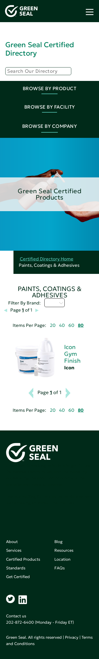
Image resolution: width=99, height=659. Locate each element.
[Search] (38, 71)
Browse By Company (49, 126)
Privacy (71, 637)
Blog (58, 541)
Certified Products (23, 559)
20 (52, 325)
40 (62, 325)
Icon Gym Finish (72, 353)
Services (13, 550)
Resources (63, 550)
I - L (54, 302)
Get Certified (18, 576)
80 (81, 325)
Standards (15, 567)
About (12, 541)
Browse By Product (50, 88)
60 (71, 325)
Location (62, 559)
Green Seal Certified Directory (39, 48)
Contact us (16, 615)
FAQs (59, 567)
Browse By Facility (49, 107)
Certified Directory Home (46, 259)
